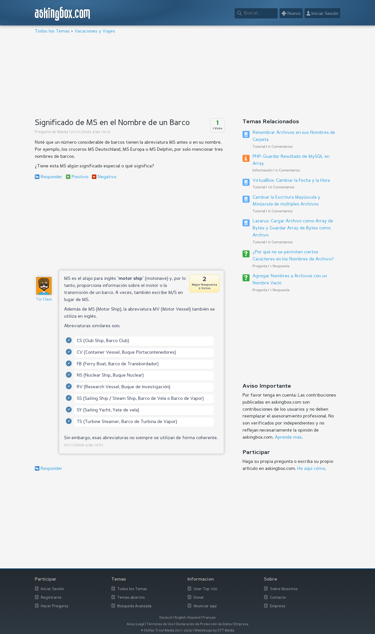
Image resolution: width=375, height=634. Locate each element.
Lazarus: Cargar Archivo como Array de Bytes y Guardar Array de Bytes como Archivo (293, 228)
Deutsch (166, 617)
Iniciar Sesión (52, 589)
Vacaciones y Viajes (94, 31)
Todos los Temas (52, 31)
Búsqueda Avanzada (134, 606)
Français (209, 617)
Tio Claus (44, 299)
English (180, 617)
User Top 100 (205, 589)
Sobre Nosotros (284, 589)
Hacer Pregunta (54, 606)
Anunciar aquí (205, 606)
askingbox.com (63, 14)
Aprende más (288, 437)
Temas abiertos (131, 598)
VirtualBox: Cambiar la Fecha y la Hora (291, 180)
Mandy (62, 132)
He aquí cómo (311, 468)
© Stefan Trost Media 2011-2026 (166, 630)
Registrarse (51, 598)
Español (194, 617)
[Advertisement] (186, 76)
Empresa (277, 606)
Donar (199, 598)
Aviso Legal (135, 624)
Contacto (278, 598)
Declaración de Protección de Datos (204, 624)
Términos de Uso (160, 624)
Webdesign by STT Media (214, 630)
